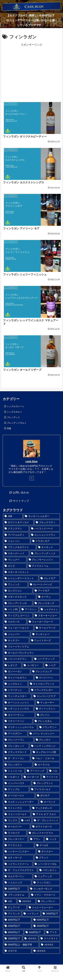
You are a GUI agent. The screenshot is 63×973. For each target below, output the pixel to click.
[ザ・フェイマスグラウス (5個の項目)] (20, 870)
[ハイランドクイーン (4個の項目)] (17, 864)
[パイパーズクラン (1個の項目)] (17, 659)
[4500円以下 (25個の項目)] (13, 932)
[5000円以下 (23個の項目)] (46, 920)
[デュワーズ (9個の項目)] (15, 907)
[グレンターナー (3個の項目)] (15, 839)
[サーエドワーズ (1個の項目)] (47, 628)
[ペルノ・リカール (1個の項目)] (45, 758)
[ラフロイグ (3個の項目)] (15, 833)
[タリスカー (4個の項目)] (48, 851)
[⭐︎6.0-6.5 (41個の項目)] (49, 944)
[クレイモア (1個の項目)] (49, 578)
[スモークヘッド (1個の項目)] (16, 553)
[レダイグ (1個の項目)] (12, 665)
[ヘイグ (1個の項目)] (52, 665)
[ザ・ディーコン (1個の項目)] (16, 758)
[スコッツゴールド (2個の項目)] (17, 814)
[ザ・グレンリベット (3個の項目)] (46, 820)
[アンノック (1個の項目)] (15, 584)
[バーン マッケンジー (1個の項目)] (44, 733)
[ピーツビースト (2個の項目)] (19, 795)
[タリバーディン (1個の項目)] (19, 715)
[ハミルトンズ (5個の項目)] (17, 882)
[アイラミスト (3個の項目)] (18, 845)
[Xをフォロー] (31, 478)
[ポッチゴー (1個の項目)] (16, 640)
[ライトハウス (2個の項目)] (16, 808)
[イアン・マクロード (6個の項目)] (45, 895)
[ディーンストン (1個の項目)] (47, 709)
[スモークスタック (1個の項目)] (19, 597)
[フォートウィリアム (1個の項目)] (31, 646)
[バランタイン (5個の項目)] (49, 870)
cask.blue (31, 461)
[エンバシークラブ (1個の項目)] (46, 696)
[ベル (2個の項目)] (54, 771)
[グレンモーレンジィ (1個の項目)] (43, 559)
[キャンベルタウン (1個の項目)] (18, 677)
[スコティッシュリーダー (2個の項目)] (20, 802)
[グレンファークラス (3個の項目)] (43, 833)
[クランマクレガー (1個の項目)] (45, 690)
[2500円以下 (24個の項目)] (17, 926)
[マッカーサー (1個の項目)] (47, 702)
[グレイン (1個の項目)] (47, 715)
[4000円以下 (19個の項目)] (17, 920)
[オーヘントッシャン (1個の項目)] (19, 702)
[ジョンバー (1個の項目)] (16, 634)
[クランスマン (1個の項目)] (16, 528)
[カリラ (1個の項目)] (15, 566)
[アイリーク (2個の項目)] (50, 777)
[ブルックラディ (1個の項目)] (47, 522)
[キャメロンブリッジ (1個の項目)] (44, 684)
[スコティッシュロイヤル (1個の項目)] (20, 727)
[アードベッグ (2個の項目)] (36, 771)
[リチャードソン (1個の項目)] (17, 721)
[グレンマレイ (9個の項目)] (48, 901)
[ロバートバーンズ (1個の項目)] (44, 584)
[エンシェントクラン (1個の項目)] (45, 535)
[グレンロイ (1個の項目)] (47, 740)
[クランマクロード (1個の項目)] (17, 752)
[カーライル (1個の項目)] (46, 764)
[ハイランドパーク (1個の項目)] (45, 528)
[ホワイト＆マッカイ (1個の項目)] (18, 522)
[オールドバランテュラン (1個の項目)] (31, 653)
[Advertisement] (31, 72)
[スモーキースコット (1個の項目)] (31, 572)
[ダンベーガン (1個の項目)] (16, 671)
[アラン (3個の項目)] (36, 839)
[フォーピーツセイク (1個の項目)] (18, 628)
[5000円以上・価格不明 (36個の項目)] (21, 944)
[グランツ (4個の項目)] (47, 857)
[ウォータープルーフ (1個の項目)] (43, 622)
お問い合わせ (21, 492)
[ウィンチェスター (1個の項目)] (17, 696)
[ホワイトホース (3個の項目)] (45, 826)
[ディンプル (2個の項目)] (16, 789)
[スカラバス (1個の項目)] (15, 622)
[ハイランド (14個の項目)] (31, 913)
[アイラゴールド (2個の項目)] (45, 789)
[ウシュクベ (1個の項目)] (15, 559)
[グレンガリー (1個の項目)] (17, 764)
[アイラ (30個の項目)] (52, 932)
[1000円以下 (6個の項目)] (15, 889)
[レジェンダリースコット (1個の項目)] (20, 578)
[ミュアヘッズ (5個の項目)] (46, 876)
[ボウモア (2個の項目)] (47, 795)
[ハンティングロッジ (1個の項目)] (45, 746)
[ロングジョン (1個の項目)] (17, 590)
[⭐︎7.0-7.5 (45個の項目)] (17, 951)
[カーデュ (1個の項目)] (48, 597)
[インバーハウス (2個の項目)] (17, 783)
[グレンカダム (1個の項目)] (46, 721)
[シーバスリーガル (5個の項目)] (46, 864)
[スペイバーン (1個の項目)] (47, 677)
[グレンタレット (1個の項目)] (16, 746)
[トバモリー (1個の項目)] (32, 665)
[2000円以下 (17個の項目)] (50, 913)
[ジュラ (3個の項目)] (52, 839)
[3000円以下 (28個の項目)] (34, 932)
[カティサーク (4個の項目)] (18, 857)
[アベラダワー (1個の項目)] (15, 733)
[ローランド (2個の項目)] (49, 802)
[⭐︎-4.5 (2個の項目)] (26, 820)
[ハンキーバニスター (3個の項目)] (19, 851)
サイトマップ (21, 500)
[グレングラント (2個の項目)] (46, 783)
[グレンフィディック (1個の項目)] (45, 553)
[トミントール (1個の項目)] (14, 771)
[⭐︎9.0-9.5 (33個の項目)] (30, 938)
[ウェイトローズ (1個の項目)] (45, 640)
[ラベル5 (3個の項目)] (47, 845)
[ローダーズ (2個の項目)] (31, 777)
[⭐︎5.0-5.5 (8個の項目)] (26, 901)
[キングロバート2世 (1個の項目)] (45, 752)
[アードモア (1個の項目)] (46, 590)
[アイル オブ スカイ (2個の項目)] (45, 814)
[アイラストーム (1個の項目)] (43, 566)
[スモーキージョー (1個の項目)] (46, 615)
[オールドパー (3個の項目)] (16, 826)
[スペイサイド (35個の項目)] (49, 938)
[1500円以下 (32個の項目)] (12, 938)
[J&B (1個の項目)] (13, 516)
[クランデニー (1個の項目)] (49, 727)
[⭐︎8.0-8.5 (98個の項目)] (46, 951)
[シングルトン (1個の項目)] (15, 684)
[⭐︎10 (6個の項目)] (10, 901)
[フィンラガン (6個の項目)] (46, 882)
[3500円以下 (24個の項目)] (46, 926)
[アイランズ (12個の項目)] (12, 913)
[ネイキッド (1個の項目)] (48, 547)
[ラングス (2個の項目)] (11, 820)
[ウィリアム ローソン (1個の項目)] (18, 615)
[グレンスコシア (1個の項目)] (45, 671)
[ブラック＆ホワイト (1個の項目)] (19, 547)
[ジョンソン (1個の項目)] (16, 541)
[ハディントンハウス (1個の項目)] (18, 709)
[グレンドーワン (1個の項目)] (18, 740)
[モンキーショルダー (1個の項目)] (41, 516)
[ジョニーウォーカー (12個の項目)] (43, 907)
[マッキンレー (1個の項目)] (45, 634)
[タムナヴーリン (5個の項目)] (17, 876)
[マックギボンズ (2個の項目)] (45, 808)
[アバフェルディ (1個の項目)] (16, 535)
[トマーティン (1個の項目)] (16, 690)
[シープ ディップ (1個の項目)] (46, 659)
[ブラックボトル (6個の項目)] (16, 895)
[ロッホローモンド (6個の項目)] (44, 889)
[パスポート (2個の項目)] (12, 777)
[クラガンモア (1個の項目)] (45, 541)
